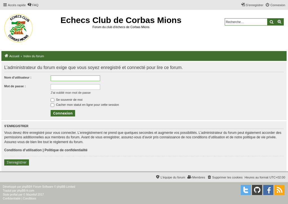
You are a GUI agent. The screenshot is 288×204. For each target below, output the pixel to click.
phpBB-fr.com (25, 190)
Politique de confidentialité (65, 150)
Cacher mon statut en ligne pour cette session (85, 104)
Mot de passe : (15, 86)
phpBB (26, 186)
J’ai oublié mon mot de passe (71, 92)
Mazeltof (31, 194)
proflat (14, 194)
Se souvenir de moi (66, 99)
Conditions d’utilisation (23, 150)
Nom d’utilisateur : (18, 77)
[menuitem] (33, 5)
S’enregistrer (16, 162)
